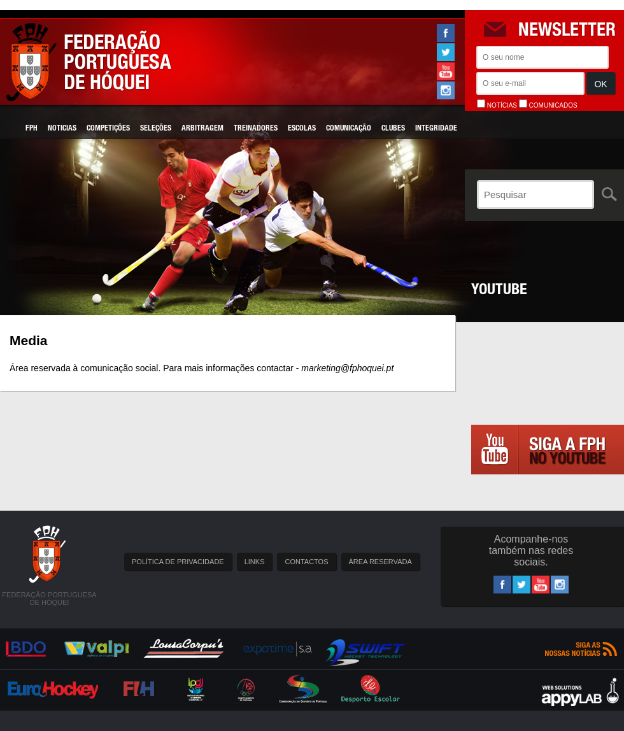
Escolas (302, 128)
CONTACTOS (306, 561)
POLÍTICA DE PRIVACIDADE (178, 561)
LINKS (255, 561)
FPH (31, 128)
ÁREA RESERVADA (380, 561)
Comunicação (348, 128)
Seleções (155, 128)
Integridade (436, 128)
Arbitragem (202, 128)
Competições (108, 128)
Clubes (393, 128)
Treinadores (256, 128)
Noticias (62, 128)
